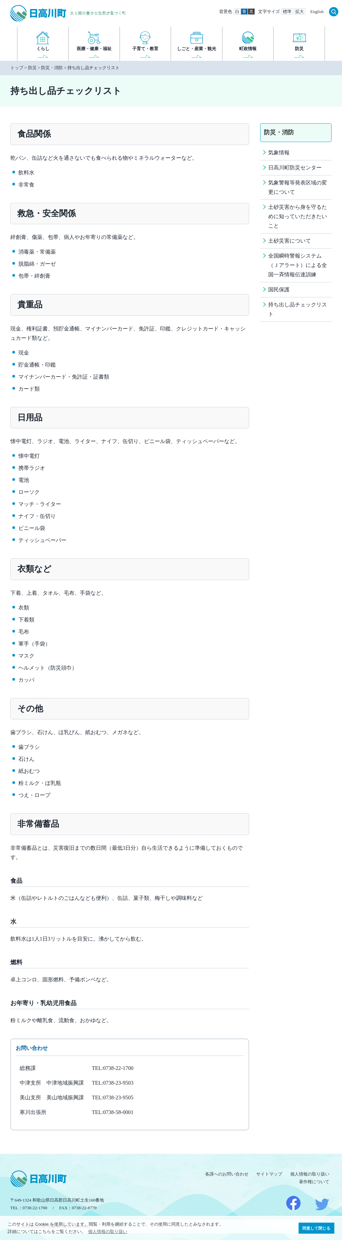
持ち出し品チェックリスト (297, 309)
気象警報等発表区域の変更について (297, 187)
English (317, 11)
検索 (334, 12)
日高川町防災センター (295, 167)
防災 (32, 67)
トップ (16, 67)
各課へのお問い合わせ (226, 1174)
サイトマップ (269, 1174)
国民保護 (279, 289)
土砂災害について (289, 241)
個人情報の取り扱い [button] (107, 1231)
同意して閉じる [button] (316, 1228)
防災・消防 (52, 67)
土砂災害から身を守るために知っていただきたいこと (297, 216)
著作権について (314, 1181)
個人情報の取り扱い (309, 1174)
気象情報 (279, 152)
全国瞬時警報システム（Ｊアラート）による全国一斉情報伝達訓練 (297, 265)
